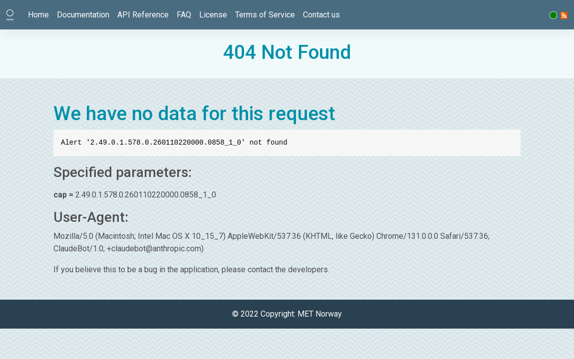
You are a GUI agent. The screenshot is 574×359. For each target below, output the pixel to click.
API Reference (143, 14)
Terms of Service (265, 14)
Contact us (321, 14)
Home (38, 14)
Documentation (83, 14)
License (213, 14)
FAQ (184, 14)
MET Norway (319, 314)
